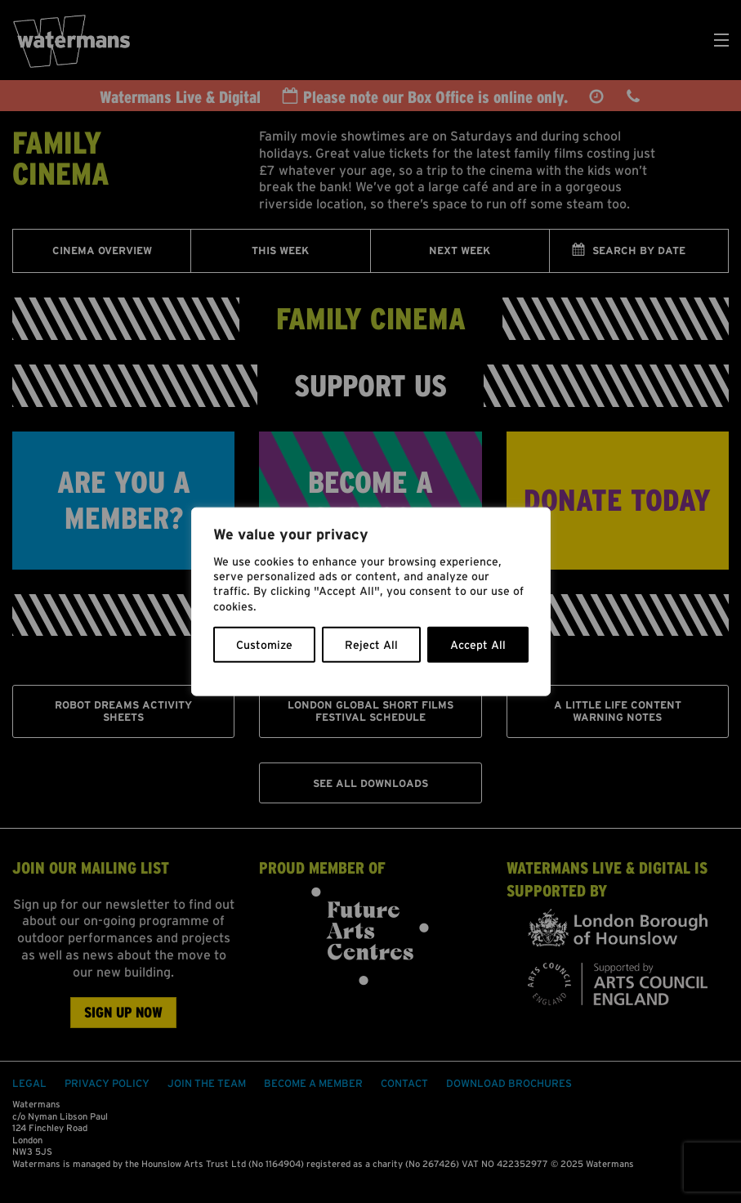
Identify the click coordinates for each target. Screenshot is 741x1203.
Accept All (478, 644)
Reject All (371, 644)
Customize (264, 644)
